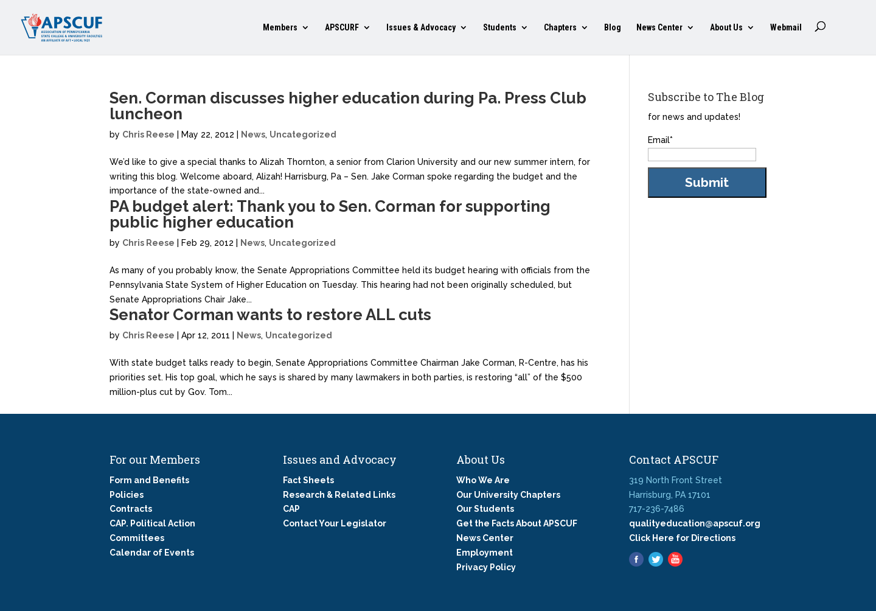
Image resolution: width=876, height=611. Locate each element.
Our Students (485, 509)
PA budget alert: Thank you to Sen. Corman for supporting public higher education (330, 214)
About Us (726, 27)
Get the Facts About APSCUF (516, 523)
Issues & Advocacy (421, 27)
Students (499, 27)
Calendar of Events (151, 552)
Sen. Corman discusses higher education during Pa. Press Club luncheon (347, 106)
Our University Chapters (508, 495)
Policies (126, 495)
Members (280, 27)
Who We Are (483, 480)
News (253, 134)
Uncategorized (302, 134)
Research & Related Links (339, 495)
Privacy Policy (486, 567)
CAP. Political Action (152, 523)
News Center (659, 27)
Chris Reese (148, 134)
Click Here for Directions (682, 538)
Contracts (130, 509)
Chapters (560, 27)
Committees (136, 538)
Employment (484, 552)
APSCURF (342, 27)
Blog (612, 27)
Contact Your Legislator (334, 523)
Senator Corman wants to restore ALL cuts (270, 315)
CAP (291, 509)
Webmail (786, 27)
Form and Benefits (149, 480)
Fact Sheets (308, 480)
